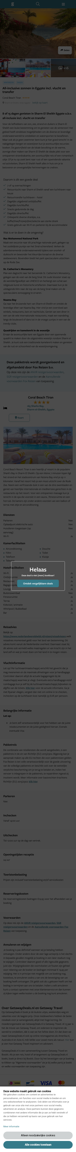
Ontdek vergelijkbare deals (38, 583)
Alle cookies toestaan (38, 1144)
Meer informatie (11, 1126)
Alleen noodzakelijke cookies (38, 1135)
